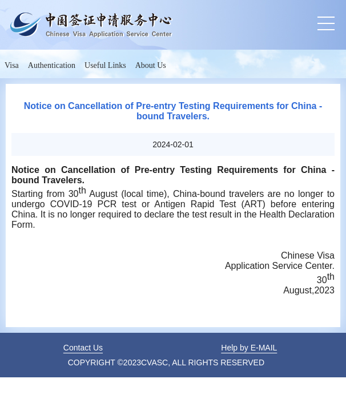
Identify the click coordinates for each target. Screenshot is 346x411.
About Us (150, 65)
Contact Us (83, 347)
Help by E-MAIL (249, 347)
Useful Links (105, 65)
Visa (12, 65)
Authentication (51, 65)
